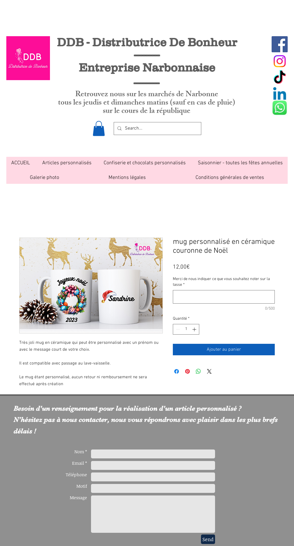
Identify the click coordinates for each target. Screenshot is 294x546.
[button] (98, 128)
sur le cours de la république (146, 111)
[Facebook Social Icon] (280, 44)
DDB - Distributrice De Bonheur (147, 41)
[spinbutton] (186, 329)
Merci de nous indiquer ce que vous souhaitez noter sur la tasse (221, 282)
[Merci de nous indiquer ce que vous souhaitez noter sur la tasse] (223, 297)
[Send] (208, 539)
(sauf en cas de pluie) (202, 103)
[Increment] (194, 329)
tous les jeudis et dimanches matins (114, 103)
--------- (147, 82)
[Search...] (157, 128)
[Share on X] (209, 371)
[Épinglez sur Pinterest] (187, 371)
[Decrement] (177, 329)
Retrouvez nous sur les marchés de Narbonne (146, 95)
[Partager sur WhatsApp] (198, 371)
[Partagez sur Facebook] (176, 371)
